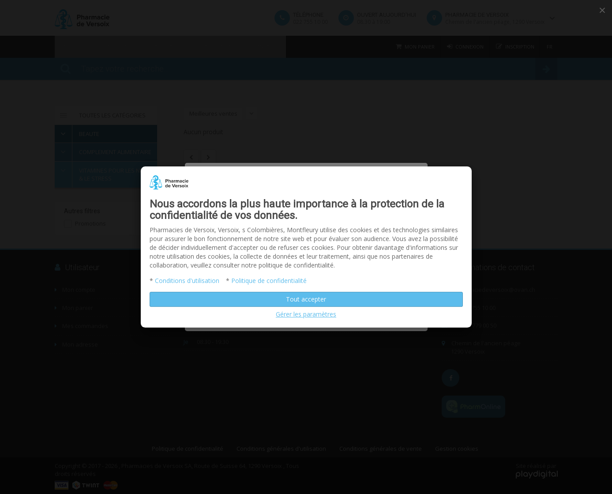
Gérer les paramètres (306, 314)
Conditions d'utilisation (187, 280)
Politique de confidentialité (269, 280)
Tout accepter (306, 299)
